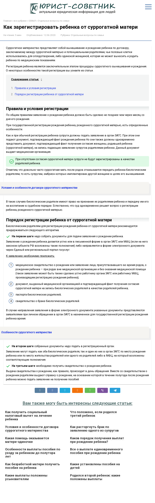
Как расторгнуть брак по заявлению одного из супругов (94, 428)
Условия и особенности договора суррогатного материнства (31, 428)
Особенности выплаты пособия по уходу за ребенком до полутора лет (32, 452)
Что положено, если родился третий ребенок (93, 414)
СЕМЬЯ (32, 20)
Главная (7, 20)
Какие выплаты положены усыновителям (26, 477)
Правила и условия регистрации (35, 88)
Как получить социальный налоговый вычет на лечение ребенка (28, 415)
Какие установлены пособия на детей (95, 466)
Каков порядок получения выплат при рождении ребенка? (97, 440)
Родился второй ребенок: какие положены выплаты (95, 477)
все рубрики (20, 20)
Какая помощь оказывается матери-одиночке (27, 440)
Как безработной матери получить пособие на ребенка (32, 466)
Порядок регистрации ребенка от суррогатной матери (49, 94)
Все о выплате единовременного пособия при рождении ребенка (96, 451)
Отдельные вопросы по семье (53, 20)
